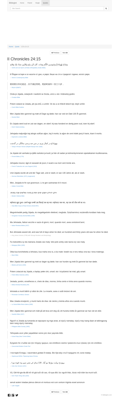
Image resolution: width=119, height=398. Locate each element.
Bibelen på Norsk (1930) (19, 265)
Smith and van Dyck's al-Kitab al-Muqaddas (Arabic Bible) (28, 68)
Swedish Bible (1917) (18, 314)
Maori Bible (15, 255)
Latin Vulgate (15, 385)
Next (65, 53)
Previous (55, 53)
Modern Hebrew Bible (18, 196)
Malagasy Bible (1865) (18, 245)
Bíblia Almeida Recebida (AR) (20, 285)
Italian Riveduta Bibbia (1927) (20, 225)
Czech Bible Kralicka (18, 107)
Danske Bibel (15, 117)
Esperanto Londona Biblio (19, 137)
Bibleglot (13, 3)
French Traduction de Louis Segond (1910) (24, 166)
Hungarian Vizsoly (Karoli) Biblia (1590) (23, 216)
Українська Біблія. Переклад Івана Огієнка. (25, 356)
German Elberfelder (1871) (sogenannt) (23, 176)
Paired (29, 3)
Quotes (45, 3)
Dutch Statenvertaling (18, 127)
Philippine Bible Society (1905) (21, 326)
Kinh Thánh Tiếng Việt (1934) (20, 376)
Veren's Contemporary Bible (20, 77)
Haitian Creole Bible (17, 186)
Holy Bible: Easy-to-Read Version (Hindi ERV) (25, 206)
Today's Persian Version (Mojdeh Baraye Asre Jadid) (27, 146)
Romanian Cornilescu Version (20, 294)
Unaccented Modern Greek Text (21, 346)
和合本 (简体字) (16, 87)
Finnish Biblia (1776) (18, 156)
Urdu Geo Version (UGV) (19, 366)
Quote (17, 46)
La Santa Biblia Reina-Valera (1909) (22, 304)
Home (22, 3)
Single (37, 3)
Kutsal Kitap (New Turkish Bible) (21, 336)
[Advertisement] (59, 29)
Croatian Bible (16, 97)
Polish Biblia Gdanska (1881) (20, 275)
